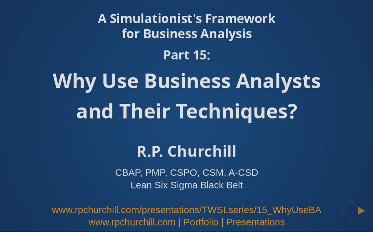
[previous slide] (339, 211)
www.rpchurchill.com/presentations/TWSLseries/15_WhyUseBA (186, 210)
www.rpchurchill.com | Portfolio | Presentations (186, 222)
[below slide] (352, 222)
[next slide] (363, 211)
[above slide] (352, 198)
